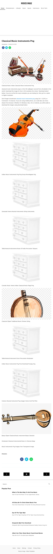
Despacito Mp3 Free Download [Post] (21, 523)
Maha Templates (30, 551)
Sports (29, 8)
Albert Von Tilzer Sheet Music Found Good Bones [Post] (27, 533)
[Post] (6, 499)
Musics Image (26, 3)
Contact (30, 548)
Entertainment (10, 8)
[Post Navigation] (27, 474)
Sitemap (24, 548)
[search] (26, 484)
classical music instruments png (25, 98)
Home (2, 8)
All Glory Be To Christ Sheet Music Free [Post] (24, 502)
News (24, 8)
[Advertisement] (26, 23)
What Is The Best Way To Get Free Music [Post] (24, 492)
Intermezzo (36, 8)
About (18, 548)
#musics (4, 454)
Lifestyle (18, 8)
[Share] (3, 47)
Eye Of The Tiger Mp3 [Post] (18, 512)
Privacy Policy (36, 548)
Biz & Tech (44, 8)
